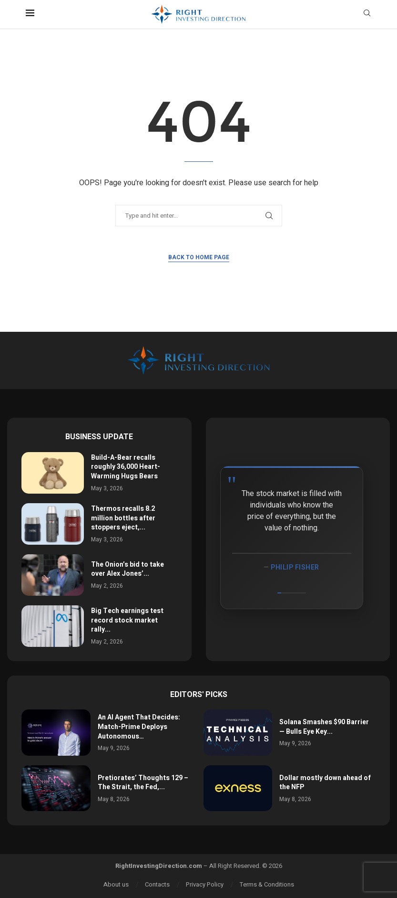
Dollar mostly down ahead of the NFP (325, 782)
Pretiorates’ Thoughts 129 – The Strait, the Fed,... (143, 782)
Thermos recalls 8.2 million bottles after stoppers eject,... (123, 518)
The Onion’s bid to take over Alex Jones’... (127, 569)
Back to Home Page (198, 257)
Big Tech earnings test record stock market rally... (127, 620)
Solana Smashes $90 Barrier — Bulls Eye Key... (324, 727)
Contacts (157, 884)
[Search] (367, 15)
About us (116, 884)
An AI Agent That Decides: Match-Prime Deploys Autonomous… (139, 726)
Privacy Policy (205, 884)
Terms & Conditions (267, 884)
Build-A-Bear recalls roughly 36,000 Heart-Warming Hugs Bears (125, 467)
